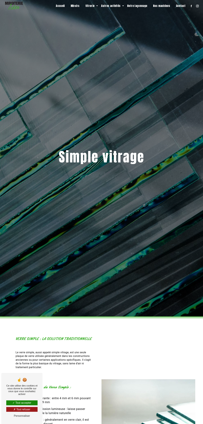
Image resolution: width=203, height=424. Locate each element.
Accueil (60, 6)
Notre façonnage (137, 6)
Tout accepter (22, 402)
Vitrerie (90, 6)
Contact (180, 6)
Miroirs (75, 6)
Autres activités (110, 6)
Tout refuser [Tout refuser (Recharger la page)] (22, 409)
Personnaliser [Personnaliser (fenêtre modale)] (22, 415)
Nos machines (161, 6)
